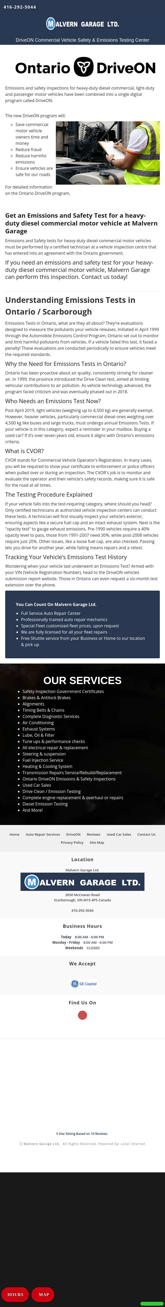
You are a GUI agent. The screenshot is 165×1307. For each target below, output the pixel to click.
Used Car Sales (119, 834)
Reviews (93, 834)
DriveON (73, 834)
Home (14, 834)
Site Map (97, 842)
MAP (43, 1294)
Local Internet (133, 1144)
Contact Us (146, 834)
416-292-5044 (20, 7)
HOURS (16, 1294)
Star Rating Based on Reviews (82, 1133)
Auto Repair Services (43, 834)
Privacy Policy (72, 842)
